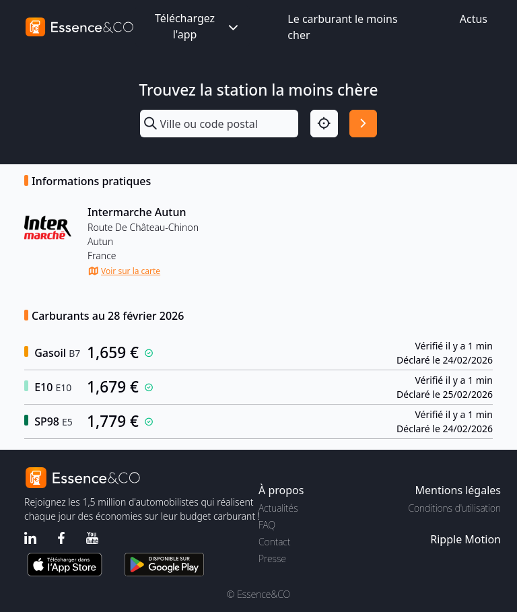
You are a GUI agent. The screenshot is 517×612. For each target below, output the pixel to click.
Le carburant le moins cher (342, 26)
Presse (272, 558)
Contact (274, 541)
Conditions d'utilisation (454, 508)
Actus (473, 18)
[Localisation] (324, 123)
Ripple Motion (465, 539)
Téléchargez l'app (198, 26)
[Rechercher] (363, 123)
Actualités (278, 508)
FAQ (266, 524)
